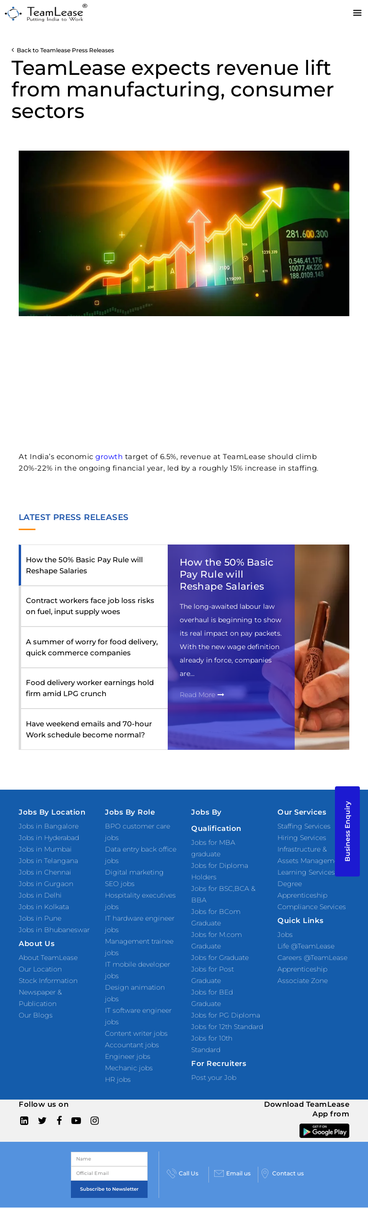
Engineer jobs (127, 1056)
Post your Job (213, 1077)
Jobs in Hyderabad (49, 837)
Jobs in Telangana (48, 860)
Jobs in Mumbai (45, 849)
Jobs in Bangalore (49, 826)
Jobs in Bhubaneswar (54, 929)
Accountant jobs (132, 1045)
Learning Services (306, 872)
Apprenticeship (302, 969)
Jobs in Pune (40, 918)
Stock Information (48, 980)
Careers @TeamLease (312, 957)
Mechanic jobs (129, 1068)
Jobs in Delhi (40, 895)
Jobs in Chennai (45, 872)
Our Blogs (36, 1015)
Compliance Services (311, 906)
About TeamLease (48, 957)
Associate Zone (302, 980)
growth (109, 456)
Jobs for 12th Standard (227, 1026)
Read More (202, 694)
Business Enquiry (347, 831)
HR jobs (118, 1079)
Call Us (182, 1173)
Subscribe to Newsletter (109, 1189)
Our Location (40, 969)
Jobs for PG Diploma (225, 1015)
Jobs (285, 934)
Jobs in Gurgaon (46, 883)
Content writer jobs (136, 1033)
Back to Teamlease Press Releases (63, 50)
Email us (232, 1173)
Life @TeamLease (305, 946)
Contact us (282, 1173)
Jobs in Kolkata (44, 906)
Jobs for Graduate (220, 957)
